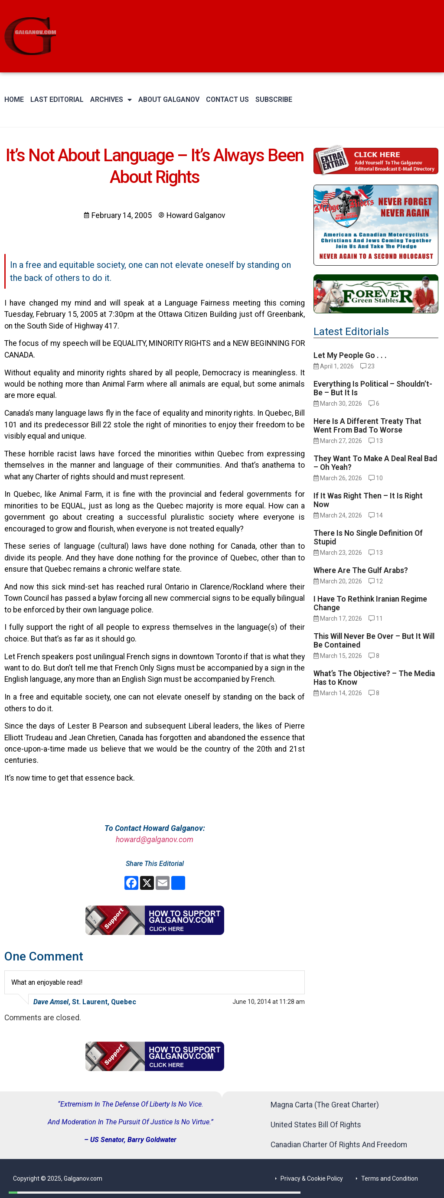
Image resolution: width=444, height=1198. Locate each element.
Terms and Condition (389, 1178)
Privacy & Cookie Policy (312, 1178)
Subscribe (273, 99)
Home (14, 99)
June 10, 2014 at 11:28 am (268, 1001)
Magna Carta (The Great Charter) (325, 1104)
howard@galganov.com (154, 839)
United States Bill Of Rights (316, 1124)
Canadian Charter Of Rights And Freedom (339, 1144)
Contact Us (227, 99)
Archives (111, 99)
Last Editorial (57, 99)
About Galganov (168, 99)
